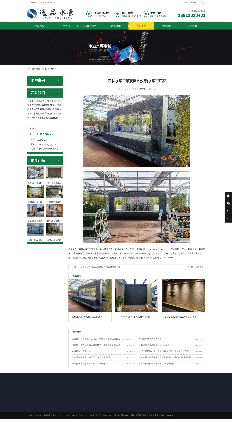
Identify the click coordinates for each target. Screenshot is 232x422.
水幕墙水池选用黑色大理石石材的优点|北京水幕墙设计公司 (99, 339)
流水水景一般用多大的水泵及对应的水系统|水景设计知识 (165, 357)
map (202, 2)
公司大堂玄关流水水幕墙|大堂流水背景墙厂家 (99, 267)
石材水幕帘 (187, 249)
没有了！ (199, 267)
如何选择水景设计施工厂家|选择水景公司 (91, 357)
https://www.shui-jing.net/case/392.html (151, 253)
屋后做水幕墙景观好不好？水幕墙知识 (89, 363)
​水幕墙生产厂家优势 (81, 351)
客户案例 (141, 25)
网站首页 (39, 25)
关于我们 (65, 25)
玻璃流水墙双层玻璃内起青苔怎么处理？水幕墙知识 (96, 345)
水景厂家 (141, 89)
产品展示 (116, 25)
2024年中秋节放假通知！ (150, 339)
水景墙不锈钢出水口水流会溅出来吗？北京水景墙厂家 (164, 351)
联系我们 (193, 2)
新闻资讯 (166, 25)
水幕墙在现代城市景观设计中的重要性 (156, 363)
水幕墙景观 (90, 25)
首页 (185, 2)
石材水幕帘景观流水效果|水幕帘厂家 (96, 249)
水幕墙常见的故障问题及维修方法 (154, 345)
